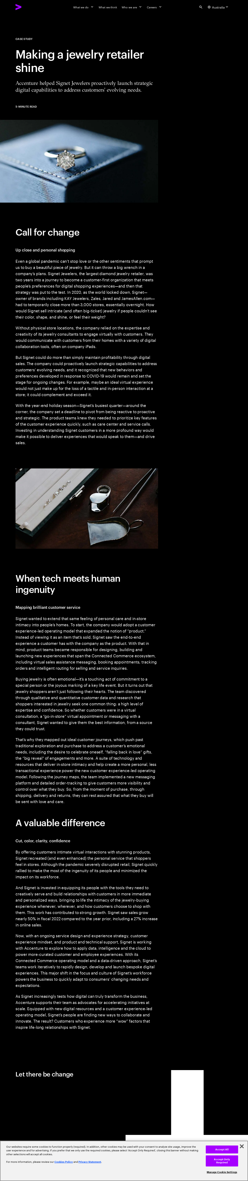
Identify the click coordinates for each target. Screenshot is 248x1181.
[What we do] (84, 7)
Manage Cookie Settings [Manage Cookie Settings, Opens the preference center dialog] (222, 1172)
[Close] (242, 1146)
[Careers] (154, 7)
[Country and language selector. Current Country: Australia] (218, 7)
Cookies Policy (63, 1162)
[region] (124, 1161)
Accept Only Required (222, 1161)
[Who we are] (132, 7)
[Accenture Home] (27, 7)
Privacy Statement (89, 1162)
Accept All (222, 1149)
